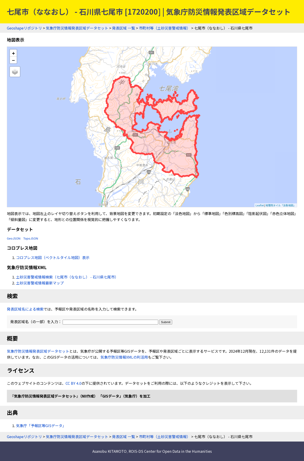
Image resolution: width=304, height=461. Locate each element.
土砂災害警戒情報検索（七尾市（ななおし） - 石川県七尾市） (67, 277)
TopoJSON (30, 238)
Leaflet (260, 205)
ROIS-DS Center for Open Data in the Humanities (170, 451)
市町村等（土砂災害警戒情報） (164, 28)
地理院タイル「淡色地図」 (280, 205)
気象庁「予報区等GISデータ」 (41, 425)
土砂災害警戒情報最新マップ (40, 283)
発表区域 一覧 (123, 28)
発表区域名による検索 (25, 309)
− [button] (13, 60)
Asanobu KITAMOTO (109, 451)
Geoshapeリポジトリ (24, 28)
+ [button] (13, 53)
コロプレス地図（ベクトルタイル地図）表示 (52, 257)
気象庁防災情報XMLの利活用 (124, 357)
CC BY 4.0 (73, 383)
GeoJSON (13, 238)
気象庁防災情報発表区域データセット (77, 28)
